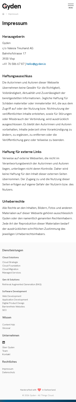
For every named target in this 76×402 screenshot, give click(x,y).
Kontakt (6, 354)
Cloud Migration (10, 269)
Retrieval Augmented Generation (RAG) (21, 284)
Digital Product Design (13, 303)
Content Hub (8, 324)
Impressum (7, 368)
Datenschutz (8, 372)
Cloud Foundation (11, 265)
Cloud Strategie (10, 262)
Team (5, 350)
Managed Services (11, 272)
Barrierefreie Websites (13, 306)
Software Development (14, 291)
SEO (4, 310)
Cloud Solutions (10, 257)
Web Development (11, 296)
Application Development (15, 299)
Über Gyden (8, 347)
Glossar (6, 328)
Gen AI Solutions (11, 279)
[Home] (11, 6)
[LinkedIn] (3, 343)
